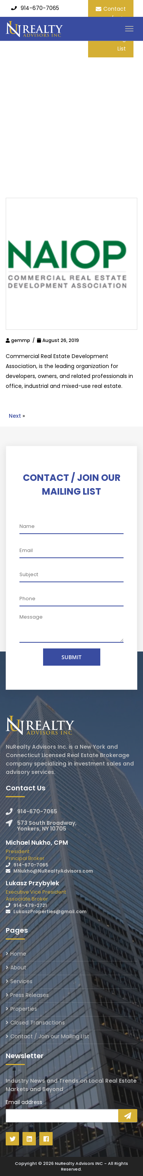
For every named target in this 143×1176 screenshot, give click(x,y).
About (18, 967)
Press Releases (29, 995)
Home (18, 954)
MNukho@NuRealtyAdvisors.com (53, 871)
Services (21, 981)
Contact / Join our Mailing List (49, 1036)
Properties (23, 1009)
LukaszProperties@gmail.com (50, 911)
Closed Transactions (37, 1022)
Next (15, 416)
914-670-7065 (40, 8)
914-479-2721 (30, 905)
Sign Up (127, 1115)
